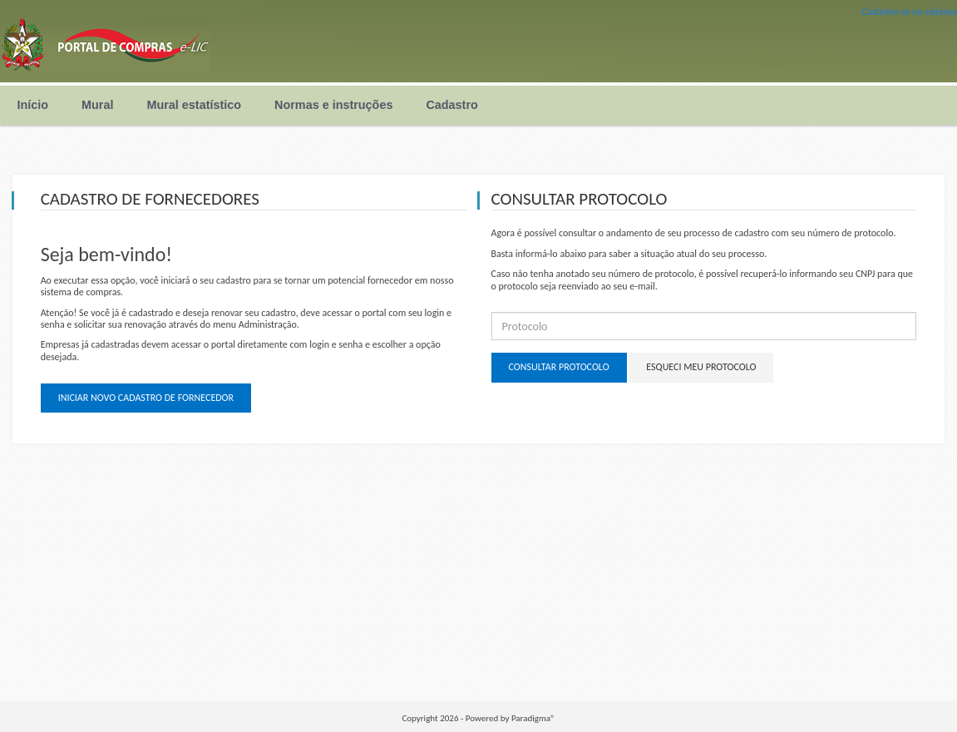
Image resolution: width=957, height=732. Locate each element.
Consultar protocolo (559, 367)
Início (33, 104)
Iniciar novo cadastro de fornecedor (146, 397)
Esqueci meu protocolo (701, 367)
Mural (97, 104)
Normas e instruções (333, 104)
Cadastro (451, 104)
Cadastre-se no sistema (909, 11)
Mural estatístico (193, 104)
